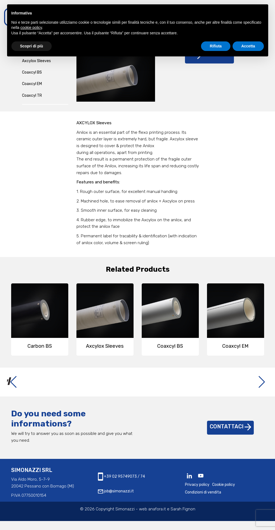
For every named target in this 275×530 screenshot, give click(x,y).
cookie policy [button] (31, 27)
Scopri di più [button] (31, 46)
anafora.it (157, 518)
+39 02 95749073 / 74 (121, 485)
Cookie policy (223, 493)
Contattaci (230, 436)
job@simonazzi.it (116, 500)
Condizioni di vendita (203, 501)
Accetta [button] (248, 46)
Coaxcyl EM (32, 87)
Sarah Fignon (183, 518)
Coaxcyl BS (32, 76)
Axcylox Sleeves (36, 64)
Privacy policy (197, 493)
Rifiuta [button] (216, 46)
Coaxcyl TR (32, 99)
